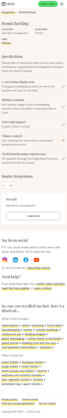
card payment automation (19, 347)
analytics (46, 347)
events (27, 330)
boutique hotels (32, 362)
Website (6, 43)
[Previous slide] (5, 185)
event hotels (10, 362)
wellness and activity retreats (22, 375)
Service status (47, 403)
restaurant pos (11, 334)
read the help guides (15, 288)
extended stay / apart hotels (21, 384)
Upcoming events (38, 268)
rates (25, 325)
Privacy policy (10, 399)
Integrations (8, 12)
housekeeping (11, 330)
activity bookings (47, 330)
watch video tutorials (50, 284)
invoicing (38, 325)
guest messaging (13, 339)
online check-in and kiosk (44, 339)
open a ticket (43, 288)
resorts (42, 371)
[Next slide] (10, 185)
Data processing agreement (18, 403)
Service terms (30, 399)
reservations (10, 325)
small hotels (30, 366)
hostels (38, 380)
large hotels (10, 366)
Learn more (33, 216)
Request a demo (48, 4)
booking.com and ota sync (39, 343)
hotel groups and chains (18, 371)
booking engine (35, 334)
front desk (54, 325)
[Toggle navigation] (61, 4)
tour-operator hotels (16, 380)
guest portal (10, 343)
